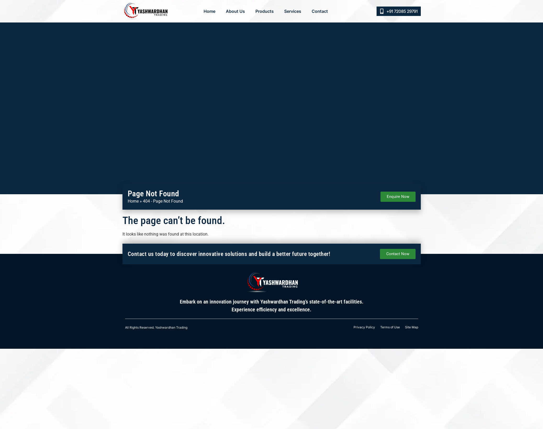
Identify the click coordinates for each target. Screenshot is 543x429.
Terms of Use (390, 327)
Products (264, 11)
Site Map (411, 327)
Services (292, 11)
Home (209, 11)
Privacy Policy (364, 327)
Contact (320, 11)
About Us (235, 11)
